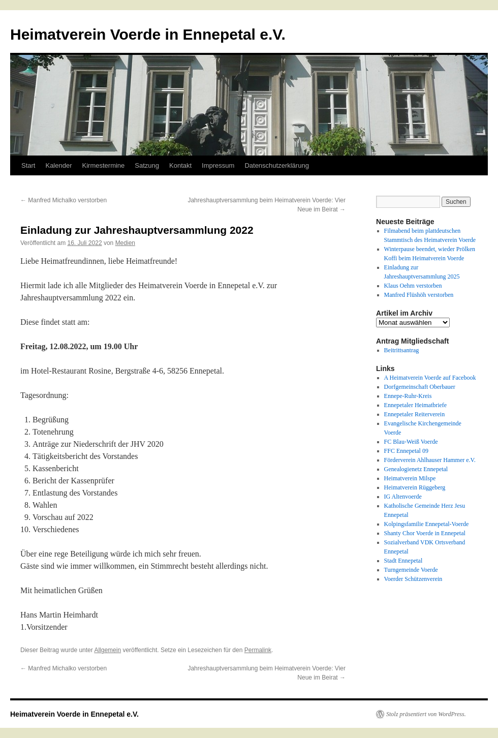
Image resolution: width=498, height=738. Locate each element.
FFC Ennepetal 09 (406, 450)
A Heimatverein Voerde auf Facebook (430, 377)
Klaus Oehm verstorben (413, 285)
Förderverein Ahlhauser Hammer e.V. (430, 460)
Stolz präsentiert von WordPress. (426, 714)
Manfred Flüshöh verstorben (419, 294)
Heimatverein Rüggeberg (415, 487)
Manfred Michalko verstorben (63, 200)
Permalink (257, 650)
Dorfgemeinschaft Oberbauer (419, 386)
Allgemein (107, 650)
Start (28, 165)
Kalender (58, 165)
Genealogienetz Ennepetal (416, 469)
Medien (125, 243)
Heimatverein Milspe (410, 478)
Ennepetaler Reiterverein (414, 414)
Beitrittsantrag (401, 350)
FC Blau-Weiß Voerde (411, 441)
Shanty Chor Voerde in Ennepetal (424, 533)
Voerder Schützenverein (413, 578)
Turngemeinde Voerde (411, 569)
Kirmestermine (103, 165)
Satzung (147, 165)
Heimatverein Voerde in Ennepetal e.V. (148, 34)
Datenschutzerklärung (276, 165)
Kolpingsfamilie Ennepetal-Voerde (426, 524)
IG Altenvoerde (403, 496)
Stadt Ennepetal (403, 560)
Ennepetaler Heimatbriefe (415, 405)
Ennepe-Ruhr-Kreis (408, 395)
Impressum (218, 165)
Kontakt (180, 165)
